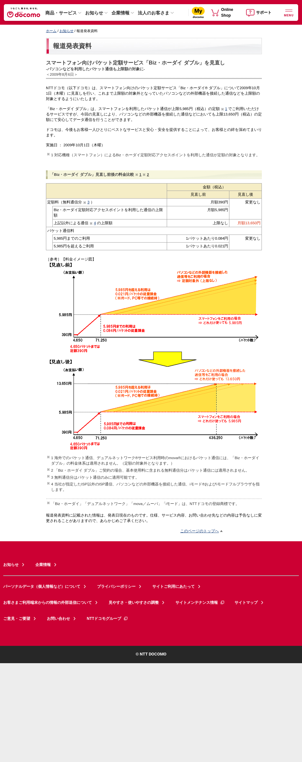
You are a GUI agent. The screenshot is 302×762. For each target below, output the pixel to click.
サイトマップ (246, 602)
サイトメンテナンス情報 (200, 602)
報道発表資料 (72, 45)
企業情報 (120, 12)
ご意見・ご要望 (16, 618)
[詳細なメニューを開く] (289, 12)
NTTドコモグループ (107, 618)
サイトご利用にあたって (173, 586)
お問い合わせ (58, 618)
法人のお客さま (153, 12)
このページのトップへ (199, 531)
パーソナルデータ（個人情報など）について (41, 586)
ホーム (51, 31)
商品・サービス (61, 12)
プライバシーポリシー (116, 586)
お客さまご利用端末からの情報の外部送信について (47, 602)
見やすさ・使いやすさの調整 (134, 602)
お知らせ (94, 12)
